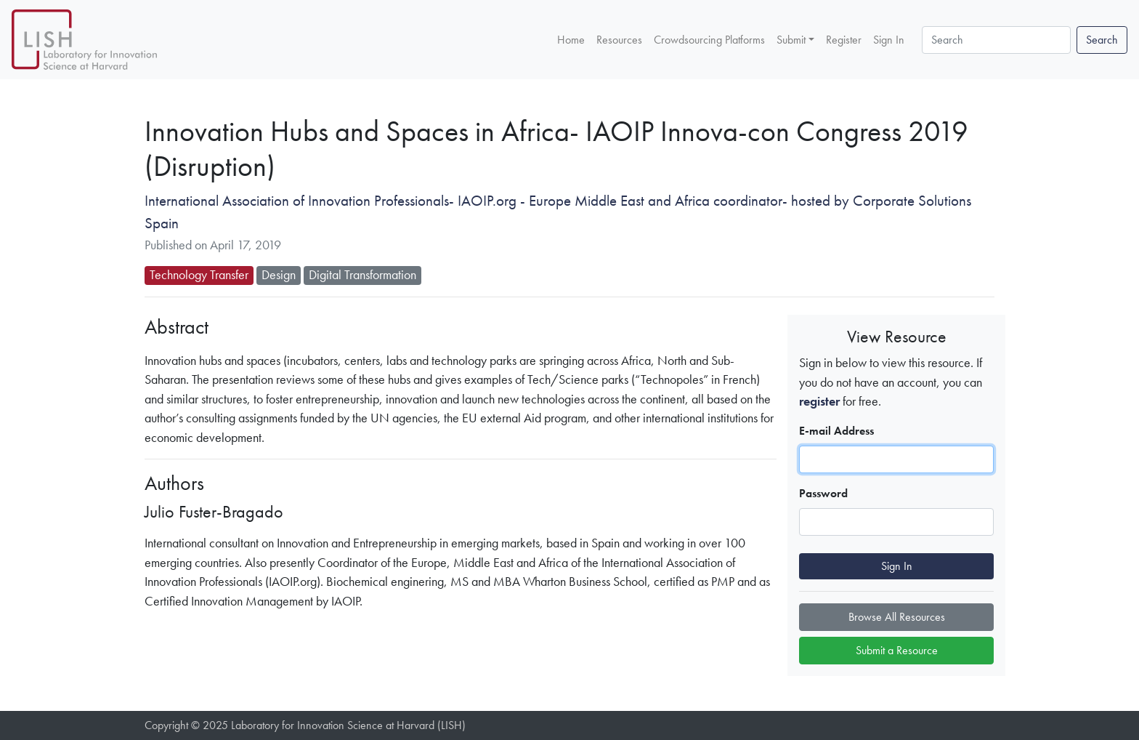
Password (823, 493)
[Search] (996, 40)
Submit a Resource (897, 650)
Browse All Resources (896, 616)
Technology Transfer (199, 275)
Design (279, 275)
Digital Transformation (362, 275)
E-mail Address (836, 430)
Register (844, 39)
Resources (619, 39)
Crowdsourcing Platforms (709, 39)
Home (571, 39)
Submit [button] (791, 39)
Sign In (888, 39)
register (819, 401)
